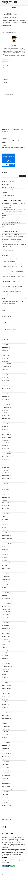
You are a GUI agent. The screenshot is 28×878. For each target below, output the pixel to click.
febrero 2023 (5, 347)
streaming (5, 291)
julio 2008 (4, 614)
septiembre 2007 (6, 641)
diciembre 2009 (6, 568)
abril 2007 (4, 655)
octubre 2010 (5, 541)
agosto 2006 (5, 669)
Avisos (4, 266)
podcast (20, 286)
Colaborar (19, 239)
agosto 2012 (5, 481)
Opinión (14, 284)
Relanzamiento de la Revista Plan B (10, 220)
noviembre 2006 (6, 663)
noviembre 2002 (6, 786)
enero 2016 (4, 421)
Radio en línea (6, 289)
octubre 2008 (5, 606)
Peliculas (14, 286)
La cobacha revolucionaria (8, 187)
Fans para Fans (6, 276)
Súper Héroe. (6, 316)
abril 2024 (4, 344)
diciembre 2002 (6, 783)
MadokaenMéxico (7, 281)
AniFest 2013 (5, 215)
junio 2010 (4, 552)
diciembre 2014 (5, 434)
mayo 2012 (4, 489)
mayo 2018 (4, 380)
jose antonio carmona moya (8, 239)
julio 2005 (4, 699)
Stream (22, 289)
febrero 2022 (5, 350)
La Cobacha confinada (7, 246)
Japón (23, 276)
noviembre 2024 (6, 342)
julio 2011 (4, 516)
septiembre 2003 (6, 759)
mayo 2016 (4, 410)
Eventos (6, 89)
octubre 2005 (5, 691)
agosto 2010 (5, 546)
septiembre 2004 (6, 726)
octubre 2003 (5, 756)
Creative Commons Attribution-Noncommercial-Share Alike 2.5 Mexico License (13, 861)
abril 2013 (4, 470)
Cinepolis (5, 269)
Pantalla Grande (6, 286)
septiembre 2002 (6, 789)
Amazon (13, 259)
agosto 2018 (5, 377)
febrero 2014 (5, 451)
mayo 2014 (4, 445)
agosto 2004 (5, 729)
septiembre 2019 (6, 366)
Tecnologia (12, 291)
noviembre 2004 (6, 721)
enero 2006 (5, 682)
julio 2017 (4, 391)
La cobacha (20, 279)
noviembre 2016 (6, 402)
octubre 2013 (5, 456)
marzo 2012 (4, 494)
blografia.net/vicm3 (7, 59)
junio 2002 (4, 797)
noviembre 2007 (6, 636)
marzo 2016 (5, 415)
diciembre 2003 (6, 751)
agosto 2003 (5, 761)
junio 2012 (4, 486)
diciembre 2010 (5, 535)
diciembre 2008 (6, 601)
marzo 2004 (5, 742)
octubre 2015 (5, 423)
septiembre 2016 (6, 407)
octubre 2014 (5, 440)
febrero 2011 (5, 530)
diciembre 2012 (5, 475)
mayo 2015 (4, 426)
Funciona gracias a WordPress (8, 874)
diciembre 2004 (6, 718)
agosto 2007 (5, 644)
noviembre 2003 (6, 753)
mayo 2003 (4, 770)
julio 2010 (4, 549)
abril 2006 (4, 677)
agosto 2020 (5, 358)
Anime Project (9, 2)
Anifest (19, 259)
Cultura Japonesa (19, 271)
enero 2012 (4, 500)
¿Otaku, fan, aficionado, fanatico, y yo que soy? (13, 222)
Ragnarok (4, 242)
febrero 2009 (5, 595)
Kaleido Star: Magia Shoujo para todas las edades (13, 209)
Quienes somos (5, 226)
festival (13, 276)
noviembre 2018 (6, 372)
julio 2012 (4, 483)
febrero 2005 (5, 712)
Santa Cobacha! (5, 184)
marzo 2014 (5, 448)
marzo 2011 (4, 527)
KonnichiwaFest (12, 279)
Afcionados (7, 259)
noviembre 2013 (6, 453)
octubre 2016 (5, 404)
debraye (5, 274)
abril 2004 (4, 740)
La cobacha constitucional (8, 195)
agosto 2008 (5, 611)
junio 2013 (4, 464)
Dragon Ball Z (11, 274)
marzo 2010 (5, 560)
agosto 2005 (5, 696)
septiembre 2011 (6, 511)
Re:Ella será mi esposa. (9, 323)
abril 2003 (4, 772)
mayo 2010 (4, 554)
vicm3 (12, 12)
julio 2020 (4, 361)
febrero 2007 (5, 658)
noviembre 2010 (6, 538)
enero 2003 (5, 781)
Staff (17, 289)
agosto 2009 (5, 579)
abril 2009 (4, 590)
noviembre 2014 (6, 437)
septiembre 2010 (6, 543)
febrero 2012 (5, 497)
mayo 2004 (4, 737)
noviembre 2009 (6, 571)
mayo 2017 (4, 393)
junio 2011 (4, 519)
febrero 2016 (5, 418)
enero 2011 (4, 532)
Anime (4, 261)
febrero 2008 (5, 628)
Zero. (3, 310)
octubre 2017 (5, 388)
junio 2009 (4, 584)
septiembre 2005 (6, 693)
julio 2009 (4, 582)
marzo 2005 (5, 710)
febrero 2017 (5, 396)
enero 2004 (5, 748)
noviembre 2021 (6, 353)
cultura (11, 271)
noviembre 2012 (6, 478)
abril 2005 (4, 707)
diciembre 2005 (6, 685)
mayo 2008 (4, 620)
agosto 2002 (5, 791)
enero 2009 (5, 598)
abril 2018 (4, 383)
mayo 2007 (4, 652)
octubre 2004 (5, 723)
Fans (23, 274)
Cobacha (11, 269)
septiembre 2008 (6, 609)
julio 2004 (4, 731)
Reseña (13, 289)
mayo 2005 (4, 704)
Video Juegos (6, 294)
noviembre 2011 (6, 505)
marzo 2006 (5, 680)
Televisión (18, 291)
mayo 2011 (4, 522)
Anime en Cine (11, 261)
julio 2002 (4, 794)
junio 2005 (4, 701)
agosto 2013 (5, 459)
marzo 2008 (5, 625)
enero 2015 (4, 432)
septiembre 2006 (6, 666)
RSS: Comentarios (6, 819)
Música (4, 284)
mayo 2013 (4, 467)
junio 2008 (4, 617)
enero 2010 (4, 565)
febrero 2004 (5, 745)
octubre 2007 (5, 639)
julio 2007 (4, 647)
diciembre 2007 (6, 633)
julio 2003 (4, 764)
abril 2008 (4, 622)
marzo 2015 (5, 429)
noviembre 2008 (6, 603)
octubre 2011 (5, 508)
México (19, 281)
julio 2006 (4, 671)
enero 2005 (5, 715)
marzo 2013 (5, 472)
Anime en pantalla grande (9, 264)
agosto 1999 (5, 802)
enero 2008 (5, 631)
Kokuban (5, 279)
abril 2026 (4, 339)
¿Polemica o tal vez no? (7, 190)
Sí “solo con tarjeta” (6, 217)
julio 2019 (4, 369)
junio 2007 (4, 650)
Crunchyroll (5, 271)
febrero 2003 (5, 778)
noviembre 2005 (6, 688)
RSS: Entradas (5, 817)
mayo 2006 (4, 674)
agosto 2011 (5, 513)
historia (18, 276)
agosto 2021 (5, 355)
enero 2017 (4, 399)
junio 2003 (4, 767)
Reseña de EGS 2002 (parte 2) (9, 224)
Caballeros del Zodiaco (13, 266)
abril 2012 (4, 492)
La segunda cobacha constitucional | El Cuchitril (13, 244)
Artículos (19, 264)
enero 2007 (5, 661)
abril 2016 (4, 413)
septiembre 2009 (6, 576)
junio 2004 (4, 734)
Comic (16, 269)
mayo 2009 (4, 587)
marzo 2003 (5, 775)
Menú (14, 7)
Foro (3, 298)
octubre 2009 (5, 573)
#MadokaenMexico (6, 207)
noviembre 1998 (6, 805)
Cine (21, 266)
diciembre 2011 (5, 502)
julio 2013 (4, 462)
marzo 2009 (5, 592)
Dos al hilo (4, 192)
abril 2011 (4, 524)
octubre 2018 (5, 374)
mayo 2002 (4, 800)
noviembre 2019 (6, 363)
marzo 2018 (5, 385)
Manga (14, 281)
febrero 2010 (5, 562)
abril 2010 (4, 557)
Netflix (9, 284)
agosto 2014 (5, 442)
